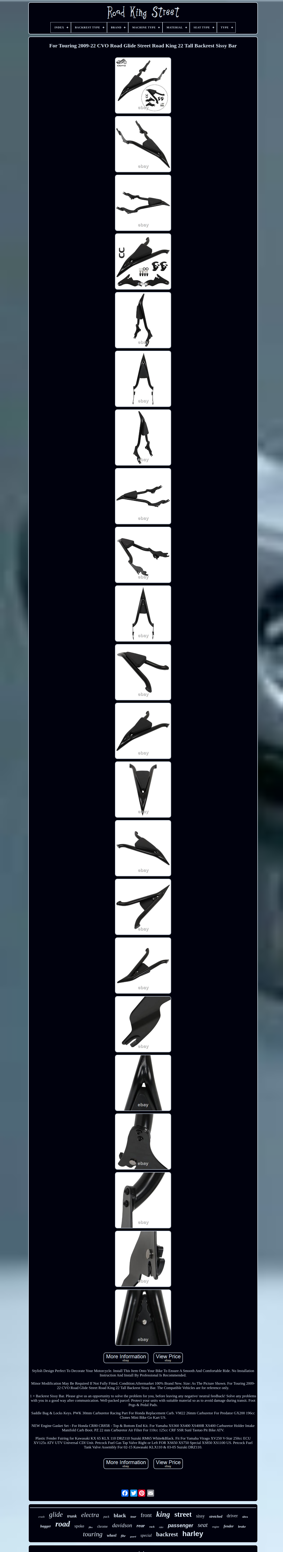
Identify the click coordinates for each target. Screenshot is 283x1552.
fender (228, 1526)
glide (56, 1514)
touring (92, 1534)
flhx (91, 1527)
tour (133, 1516)
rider (161, 1527)
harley (192, 1534)
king (163, 1514)
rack (152, 1526)
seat (203, 1524)
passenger (180, 1525)
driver (232, 1515)
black (120, 1515)
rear (140, 1525)
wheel (111, 1535)
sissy (200, 1515)
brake (242, 1526)
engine (215, 1526)
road (62, 1524)
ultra (245, 1516)
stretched (215, 1516)
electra (90, 1514)
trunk (72, 1516)
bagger (45, 1526)
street (183, 1514)
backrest (167, 1534)
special (146, 1535)
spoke (79, 1526)
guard (133, 1536)
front (146, 1515)
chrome (102, 1526)
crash (41, 1516)
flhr (123, 1536)
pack (106, 1516)
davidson (122, 1525)
